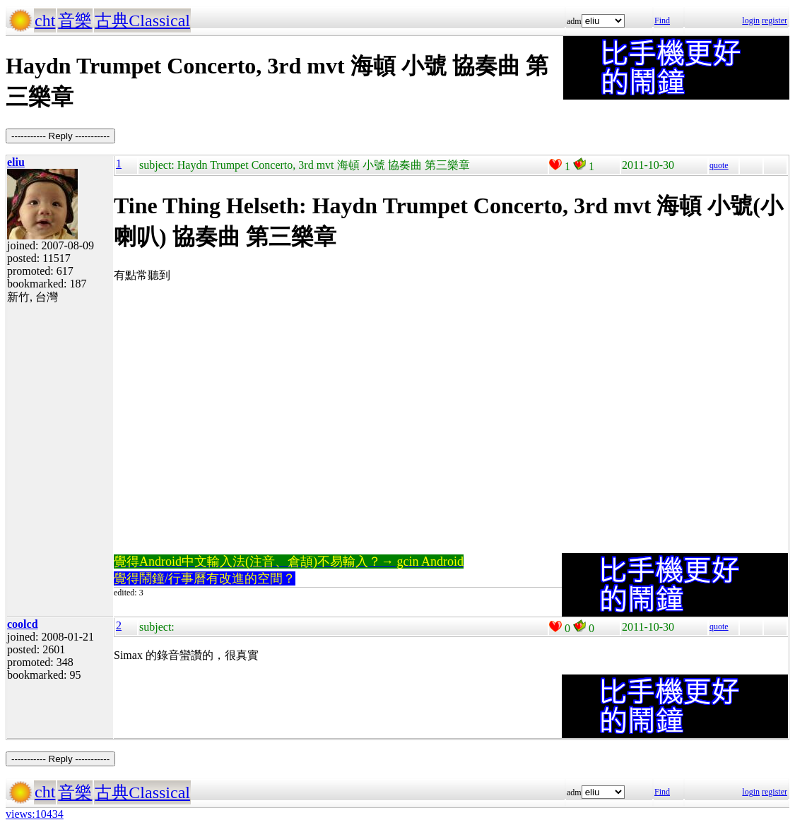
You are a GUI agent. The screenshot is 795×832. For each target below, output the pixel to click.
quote (719, 165)
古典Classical (142, 20)
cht (45, 20)
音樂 (75, 20)
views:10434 (35, 814)
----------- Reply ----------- (60, 136)
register (774, 20)
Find (662, 20)
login (751, 20)
